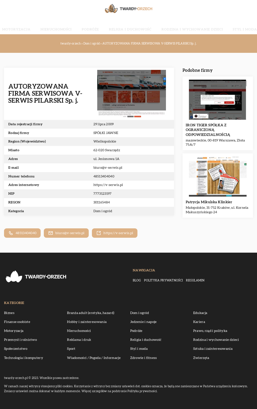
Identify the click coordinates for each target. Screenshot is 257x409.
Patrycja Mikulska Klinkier (209, 202)
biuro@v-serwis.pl (108, 167)
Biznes (9, 313)
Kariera (199, 322)
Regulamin (195, 280)
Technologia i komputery (23, 358)
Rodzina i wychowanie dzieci (176, 25)
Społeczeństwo (15, 348)
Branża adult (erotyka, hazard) (90, 313)
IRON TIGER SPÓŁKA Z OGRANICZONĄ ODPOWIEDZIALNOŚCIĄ (208, 129)
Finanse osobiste (17, 322)
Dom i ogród (102, 211)
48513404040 (103, 176)
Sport (71, 348)
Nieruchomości (74, 25)
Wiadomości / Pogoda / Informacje (94, 358)
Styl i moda (216, 25)
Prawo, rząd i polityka (210, 331)
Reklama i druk (79, 339)
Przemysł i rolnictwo (20, 339)
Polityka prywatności (163, 280)
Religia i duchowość (129, 25)
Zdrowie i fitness (143, 358)
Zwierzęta (201, 358)
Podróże (99, 25)
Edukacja (200, 313)
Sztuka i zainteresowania (213, 348)
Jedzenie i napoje (143, 322)
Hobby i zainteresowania (87, 322)
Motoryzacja (45, 25)
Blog (137, 280)
